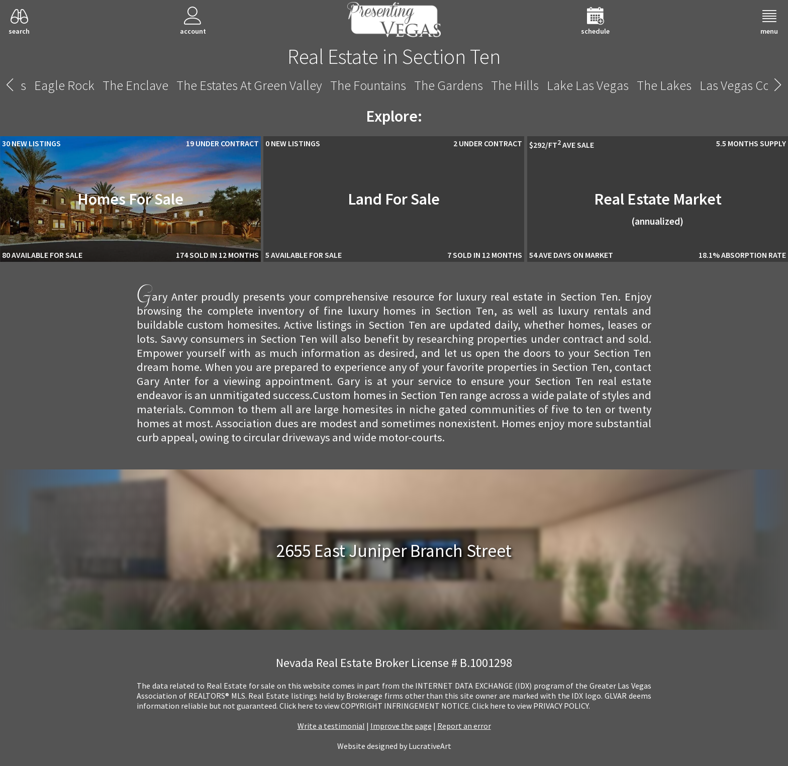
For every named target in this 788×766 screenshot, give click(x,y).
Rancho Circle (314, 85)
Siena (536, 85)
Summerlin (658, 85)
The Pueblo (128, 85)
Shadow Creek (474, 85)
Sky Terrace (590, 85)
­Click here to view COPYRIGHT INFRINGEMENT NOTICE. (374, 706)
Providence (58, 85)
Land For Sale (394, 199)
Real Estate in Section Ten (394, 56)
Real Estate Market (658, 208)
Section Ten (394, 85)
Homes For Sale (130, 199)
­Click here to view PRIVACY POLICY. (531, 706)
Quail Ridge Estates (218, 85)
